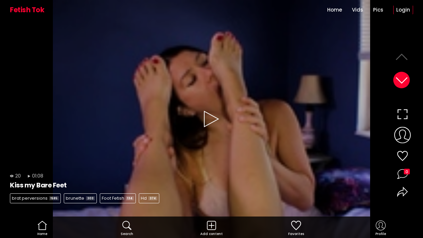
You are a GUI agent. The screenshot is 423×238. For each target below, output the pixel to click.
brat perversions (35, 198)
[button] (401, 80)
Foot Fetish (118, 198)
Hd (149, 198)
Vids (357, 9)
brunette (80, 198)
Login (403, 9)
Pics (378, 9)
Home (334, 9)
